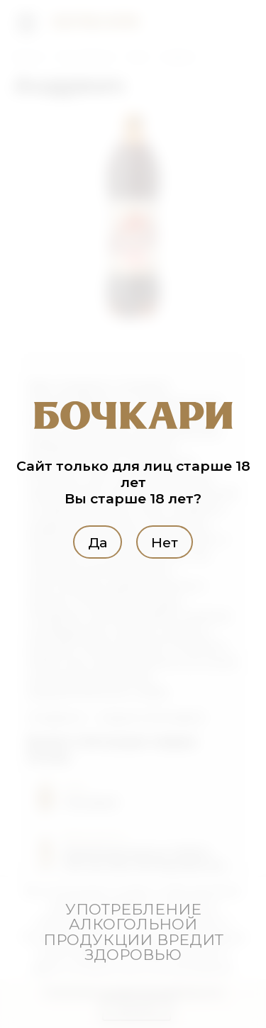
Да (97, 542)
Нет (164, 542)
